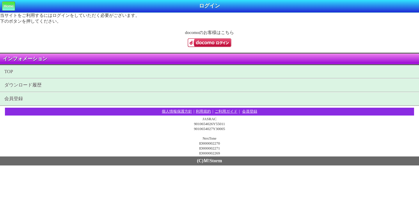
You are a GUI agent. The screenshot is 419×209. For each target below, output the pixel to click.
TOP (8, 71)
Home (8, 6)
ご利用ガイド (226, 111)
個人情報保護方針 (177, 111)
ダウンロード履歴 (23, 84)
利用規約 (203, 111)
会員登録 (13, 98)
